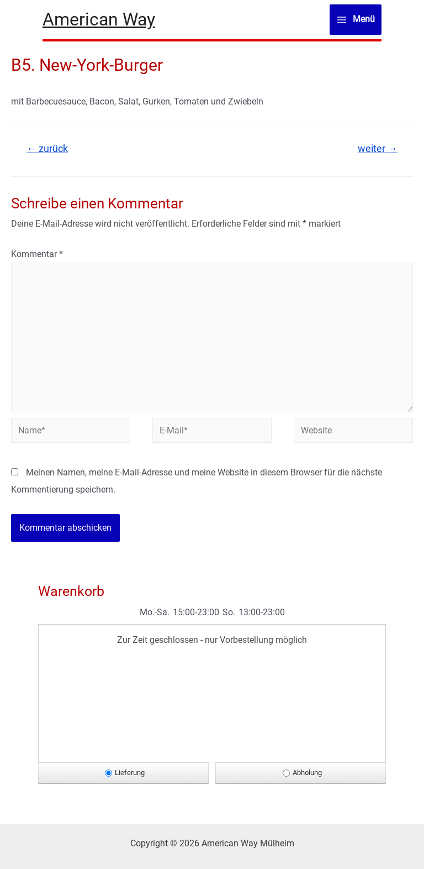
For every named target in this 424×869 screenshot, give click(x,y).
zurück (47, 148)
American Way (99, 19)
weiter (378, 148)
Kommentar (37, 254)
